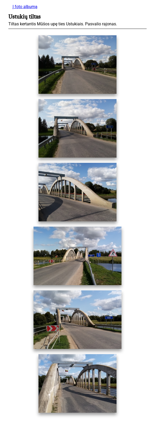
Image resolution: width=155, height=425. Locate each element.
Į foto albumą (25, 6)
